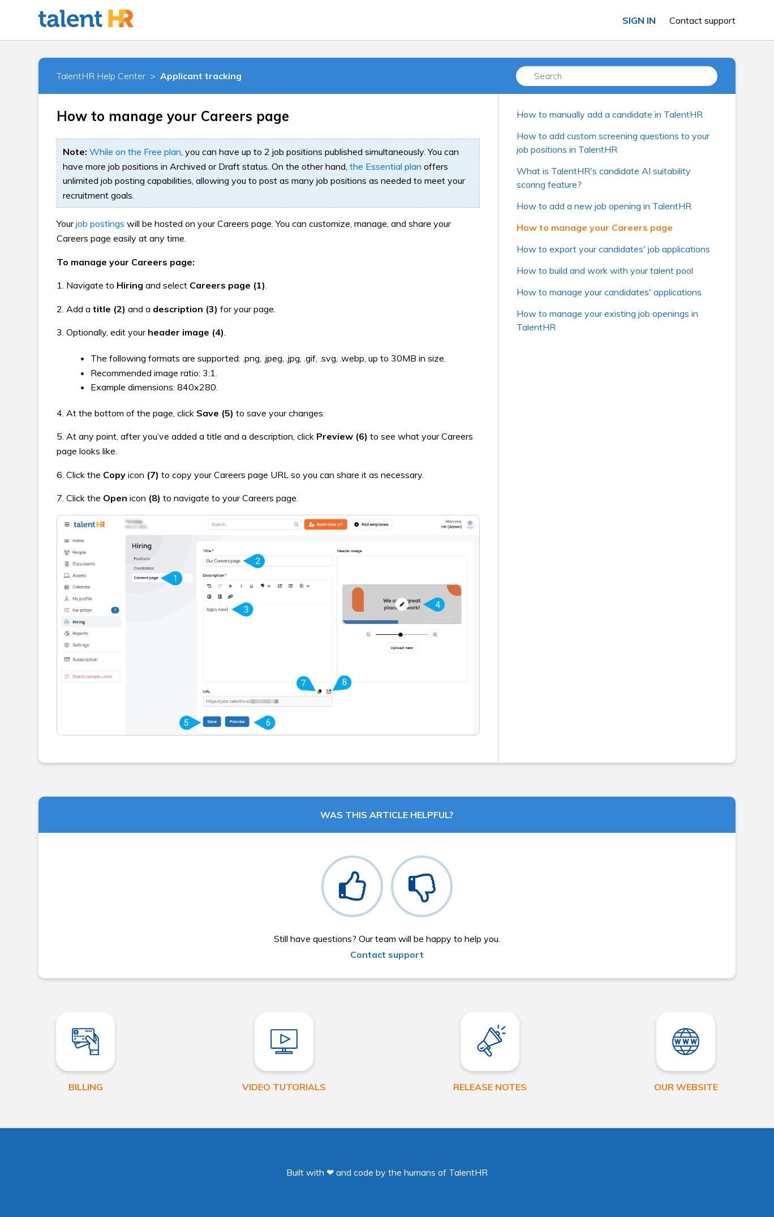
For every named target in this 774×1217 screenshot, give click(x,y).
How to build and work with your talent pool (605, 270)
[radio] (352, 886)
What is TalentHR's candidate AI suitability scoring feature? (604, 177)
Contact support (702, 20)
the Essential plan (386, 166)
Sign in (639, 20)
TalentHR (468, 1172)
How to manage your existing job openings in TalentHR (607, 320)
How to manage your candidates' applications (609, 292)
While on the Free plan (135, 151)
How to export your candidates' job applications (613, 249)
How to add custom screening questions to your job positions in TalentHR (613, 142)
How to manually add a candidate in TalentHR (610, 114)
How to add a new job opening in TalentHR (604, 206)
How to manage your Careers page (595, 227)
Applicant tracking (201, 75)
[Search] (616, 76)
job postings (100, 223)
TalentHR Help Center (101, 75)
